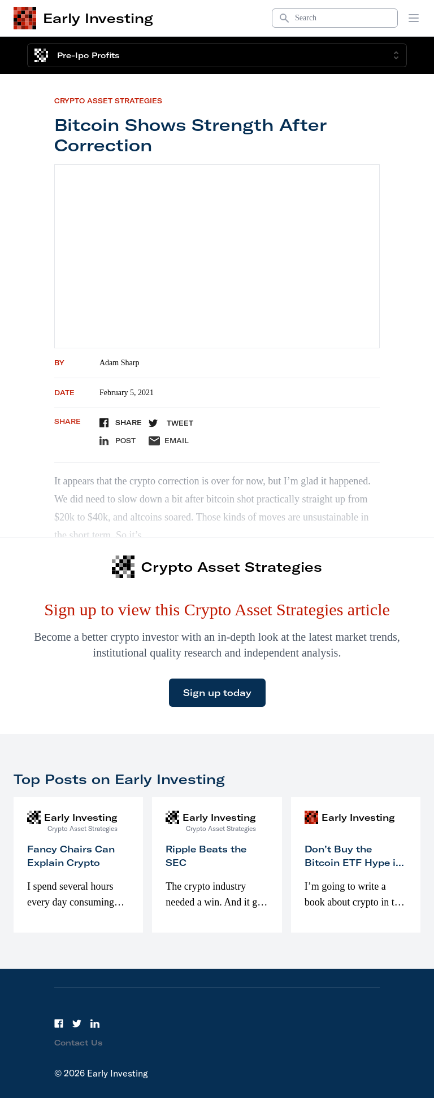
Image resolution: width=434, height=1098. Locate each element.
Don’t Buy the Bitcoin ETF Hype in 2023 (353, 862)
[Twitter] (76, 1023)
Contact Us (78, 1043)
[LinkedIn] (94, 1023)
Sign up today (217, 692)
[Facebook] (58, 1023)
